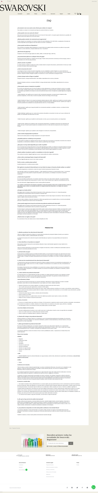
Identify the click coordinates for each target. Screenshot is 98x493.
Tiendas (9, 1)
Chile (3, 1)
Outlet (69, 13)
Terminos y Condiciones (50, 469)
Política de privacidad (63, 446)
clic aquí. (35, 66)
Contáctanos (21, 464)
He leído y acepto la (58, 446)
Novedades (20, 13)
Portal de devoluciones (50, 476)
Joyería (28, 13)
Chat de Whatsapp (22, 469)
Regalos (61, 13)
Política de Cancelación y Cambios (52, 467)
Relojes (35, 13)
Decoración (53, 13)
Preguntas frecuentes (49, 464)
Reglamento (48, 474)
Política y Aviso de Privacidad (51, 471)
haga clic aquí (32, 154)
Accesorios (44, 13)
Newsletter (21, 467)
